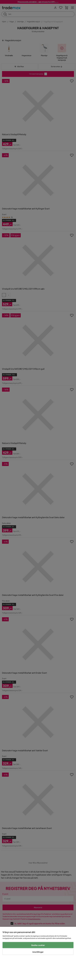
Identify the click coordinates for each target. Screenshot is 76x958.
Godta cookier (38, 945)
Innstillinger (38, 952)
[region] (38, 942)
